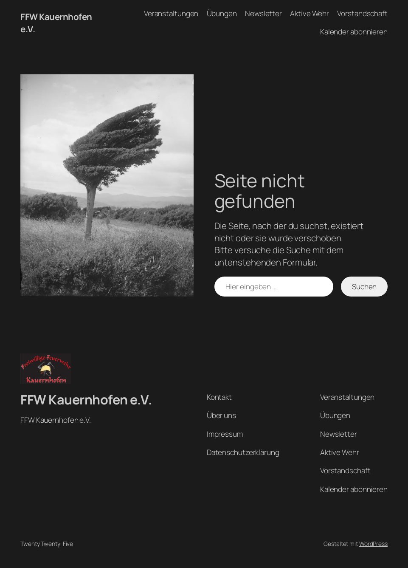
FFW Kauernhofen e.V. (86, 399)
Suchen (364, 286)
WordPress (373, 544)
